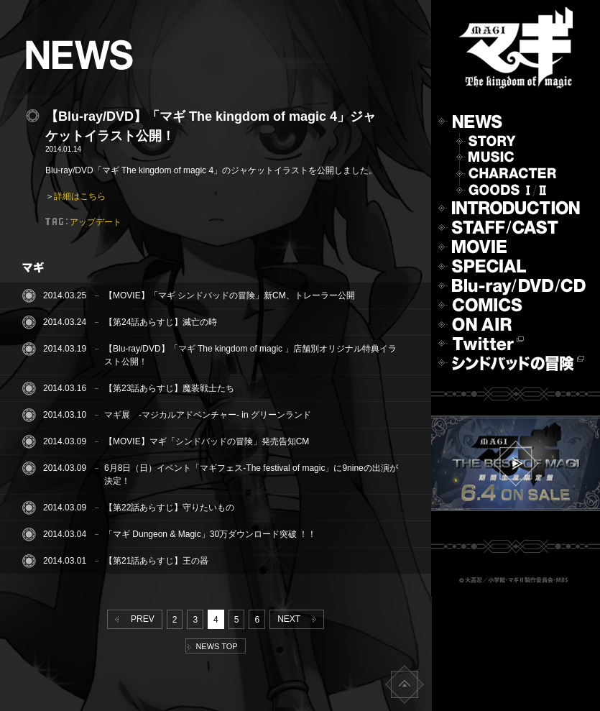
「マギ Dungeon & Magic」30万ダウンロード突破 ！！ (210, 534)
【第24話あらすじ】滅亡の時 (160, 322)
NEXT (299, 619)
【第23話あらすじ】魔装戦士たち (169, 388)
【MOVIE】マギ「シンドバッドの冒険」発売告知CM (206, 441)
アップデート (95, 222)
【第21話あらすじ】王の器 (156, 561)
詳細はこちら (80, 196)
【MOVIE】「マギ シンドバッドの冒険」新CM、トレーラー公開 (229, 295)
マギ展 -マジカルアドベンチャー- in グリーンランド (207, 415)
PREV (131, 619)
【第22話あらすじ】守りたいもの (169, 508)
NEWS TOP (212, 646)
